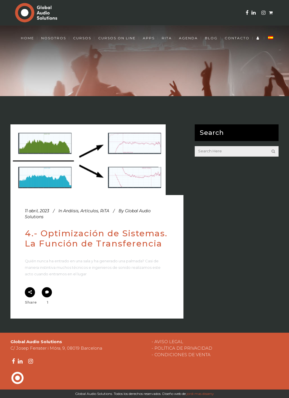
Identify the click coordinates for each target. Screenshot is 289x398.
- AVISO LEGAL (167, 341)
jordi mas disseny (200, 393)
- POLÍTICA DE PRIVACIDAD (182, 348)
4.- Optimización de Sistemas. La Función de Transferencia (96, 238)
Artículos (89, 210)
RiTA (104, 210)
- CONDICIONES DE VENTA (181, 354)
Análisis (70, 210)
